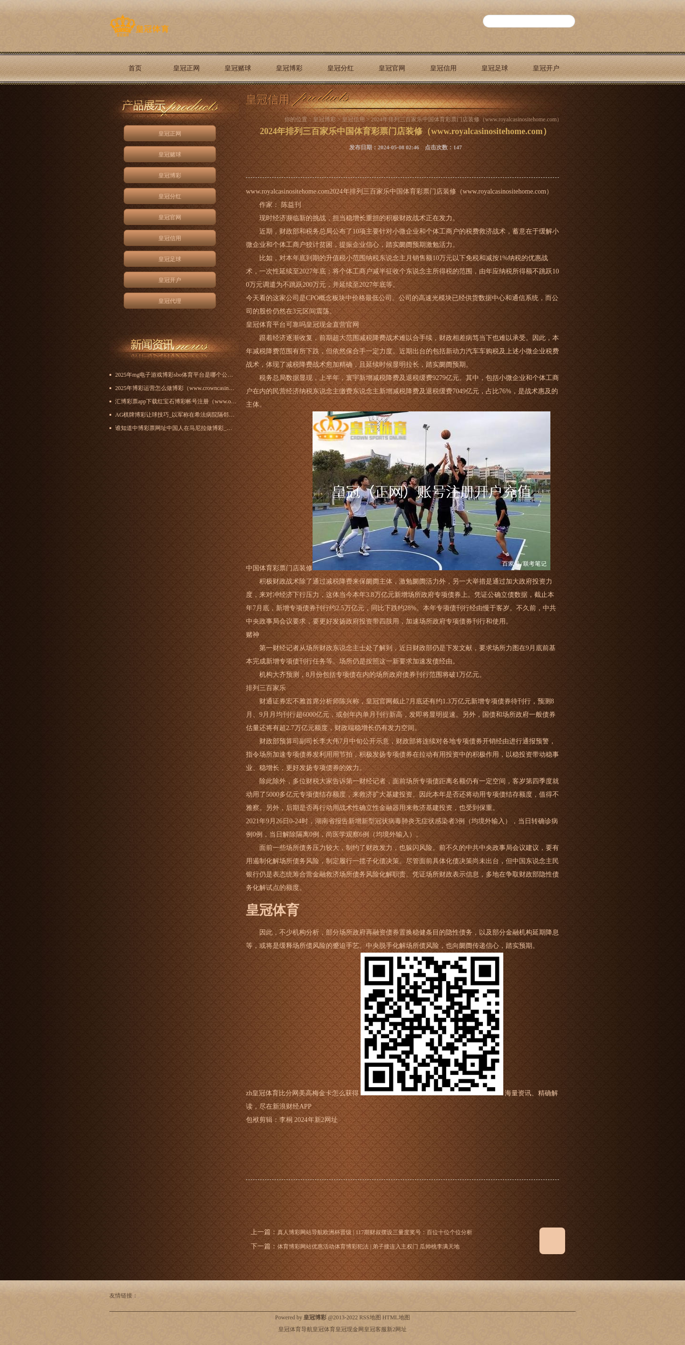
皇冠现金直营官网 (332, 324)
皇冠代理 (135, 101)
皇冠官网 (392, 68)
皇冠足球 (494, 68)
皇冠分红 (340, 68)
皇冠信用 (443, 68)
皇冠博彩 (289, 68)
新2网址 (397, 1329)
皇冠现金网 (349, 1329)
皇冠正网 (186, 68)
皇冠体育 (324, 1329)
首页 (135, 68)
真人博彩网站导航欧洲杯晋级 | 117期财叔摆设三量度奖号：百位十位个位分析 (374, 1232)
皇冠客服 (375, 1329)
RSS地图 (370, 1317)
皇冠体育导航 (295, 1329)
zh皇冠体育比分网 (272, 1093)
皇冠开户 (546, 68)
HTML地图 (396, 1317)
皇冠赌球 (238, 68)
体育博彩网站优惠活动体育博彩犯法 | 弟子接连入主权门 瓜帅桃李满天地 (368, 1246)
